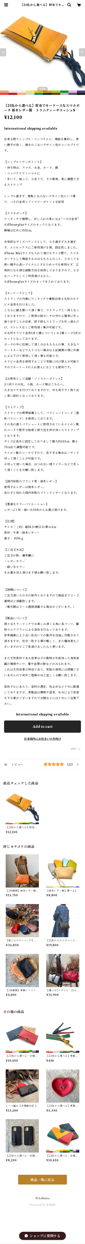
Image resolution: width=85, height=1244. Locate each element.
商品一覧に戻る (42, 1180)
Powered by (43, 1204)
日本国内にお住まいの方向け (42, 739)
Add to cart (42, 727)
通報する (76, 748)
